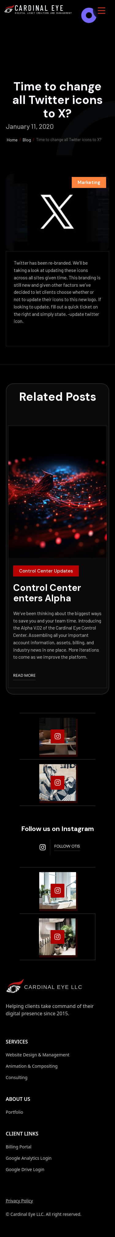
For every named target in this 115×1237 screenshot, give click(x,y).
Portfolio (14, 1112)
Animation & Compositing (32, 1066)
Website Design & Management (38, 1055)
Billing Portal (19, 1147)
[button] (101, 10)
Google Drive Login (25, 1169)
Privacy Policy (19, 1201)
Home (12, 139)
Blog (27, 139)
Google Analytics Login (29, 1158)
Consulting (17, 1077)
